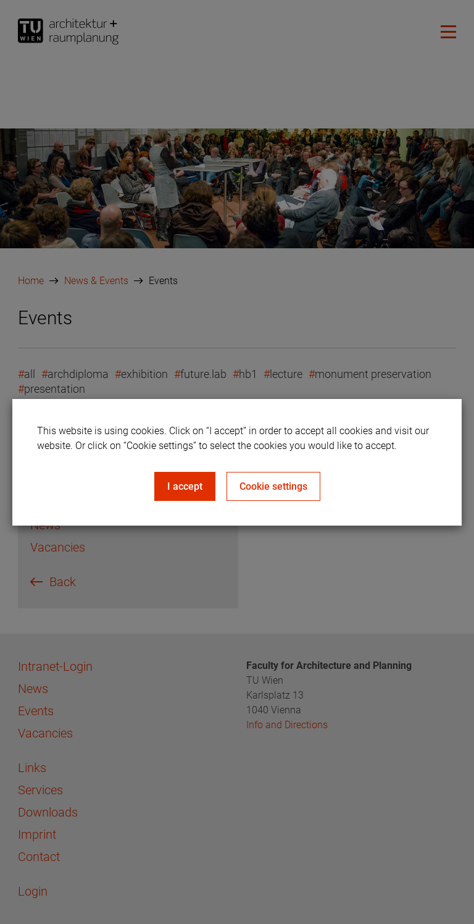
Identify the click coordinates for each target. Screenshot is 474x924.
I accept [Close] (184, 486)
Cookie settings (273, 486)
